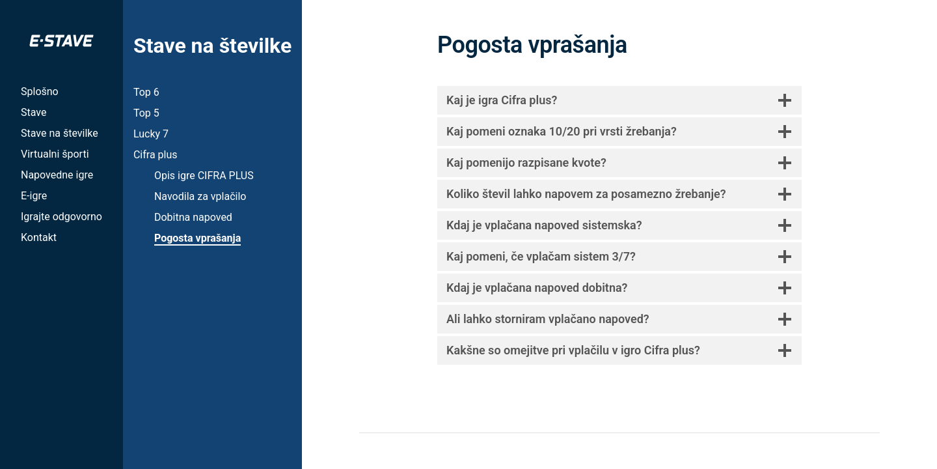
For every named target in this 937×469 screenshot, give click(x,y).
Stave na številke (59, 133)
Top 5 (146, 113)
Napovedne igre (57, 175)
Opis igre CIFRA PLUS (204, 175)
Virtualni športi (55, 154)
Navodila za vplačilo (200, 196)
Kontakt (39, 237)
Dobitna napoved (193, 217)
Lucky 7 (151, 134)
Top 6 (146, 92)
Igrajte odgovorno (61, 216)
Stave (33, 112)
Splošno (40, 91)
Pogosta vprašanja (197, 238)
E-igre (34, 196)
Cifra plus (155, 155)
